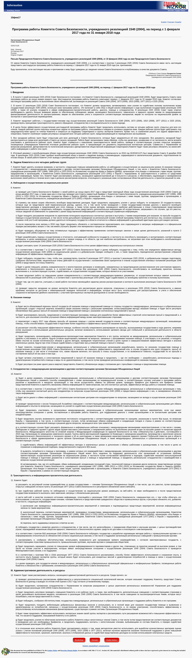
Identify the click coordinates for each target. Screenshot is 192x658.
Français (171, 22)
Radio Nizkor (112, 640)
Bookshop (79, 640)
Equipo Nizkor (52, 650)
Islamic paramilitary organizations (96, 646)
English (163, 22)
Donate (95, 640)
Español (178, 22)
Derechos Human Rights (69, 650)
